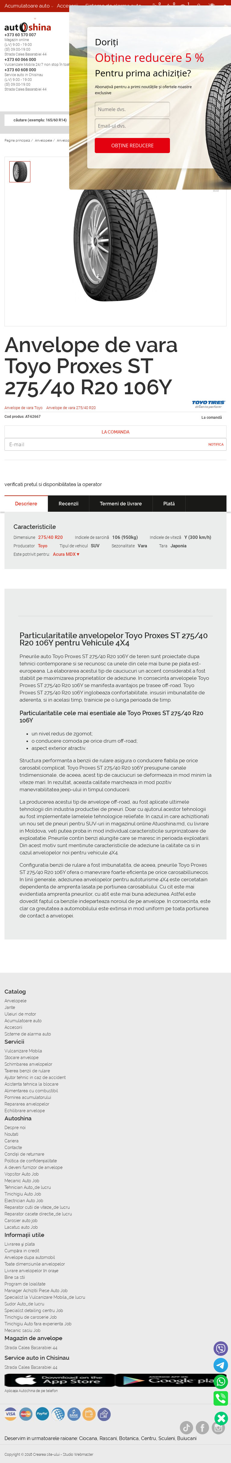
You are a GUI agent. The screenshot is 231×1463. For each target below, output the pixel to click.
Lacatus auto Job (21, 1227)
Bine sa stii (15, 1277)
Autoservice (18, 18)
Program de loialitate (25, 1284)
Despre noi (15, 1127)
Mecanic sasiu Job (23, 1330)
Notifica (215, 445)
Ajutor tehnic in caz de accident (35, 1077)
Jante (10, 1007)
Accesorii (67, 6)
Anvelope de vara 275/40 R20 (71, 407)
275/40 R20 (50, 537)
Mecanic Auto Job (22, 1180)
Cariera (48, 18)
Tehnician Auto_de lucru (28, 1187)
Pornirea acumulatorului (28, 1097)
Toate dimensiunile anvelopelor (35, 1264)
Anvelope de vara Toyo (24, 407)
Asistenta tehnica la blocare (31, 1084)
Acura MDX (64, 554)
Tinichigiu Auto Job (23, 1194)
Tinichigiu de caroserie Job (31, 1317)
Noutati (11, 1134)
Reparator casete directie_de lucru (38, 1214)
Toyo (43, 546)
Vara (142, 546)
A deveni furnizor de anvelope (34, 1167)
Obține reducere (132, 145)
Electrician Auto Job (24, 1200)
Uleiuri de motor (20, 1014)
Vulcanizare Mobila (23, 1050)
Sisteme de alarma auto (28, 1034)
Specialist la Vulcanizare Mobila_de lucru (45, 1297)
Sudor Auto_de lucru (24, 1303)
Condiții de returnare (24, 1154)
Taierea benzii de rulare (27, 1070)
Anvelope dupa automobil (30, 1257)
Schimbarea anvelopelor (28, 1064)
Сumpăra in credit (22, 1250)
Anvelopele (15, 1000)
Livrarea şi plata (20, 1244)
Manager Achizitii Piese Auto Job (36, 1290)
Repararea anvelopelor (27, 1104)
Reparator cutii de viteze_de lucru (37, 1207)
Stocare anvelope (21, 1057)
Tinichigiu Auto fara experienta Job (38, 1323)
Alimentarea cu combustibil (31, 1090)
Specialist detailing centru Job (34, 1310)
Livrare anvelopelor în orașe (31, 1270)
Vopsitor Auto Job (22, 1174)
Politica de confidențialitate (31, 1160)
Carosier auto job (21, 1220)
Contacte (13, 1147)
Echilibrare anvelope (25, 1110)
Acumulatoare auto (27, 6)
